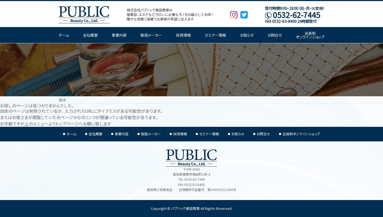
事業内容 (119, 35)
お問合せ (275, 35)
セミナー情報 (215, 35)
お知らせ (247, 35)
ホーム (64, 35)
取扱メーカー (151, 35)
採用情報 (183, 35)
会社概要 (90, 35)
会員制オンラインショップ (310, 35)
